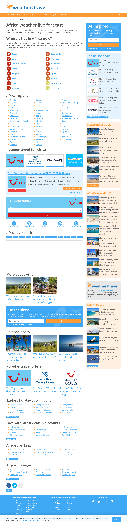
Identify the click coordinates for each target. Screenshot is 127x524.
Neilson (39, 435)
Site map (19, 513)
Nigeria (39, 144)
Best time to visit (14, 229)
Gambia (15, 68)
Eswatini (13, 142)
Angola (13, 102)
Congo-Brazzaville (17, 126)
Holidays (58, 504)
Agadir (54, 73)
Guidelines (32, 508)
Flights (57, 506)
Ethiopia (13, 144)
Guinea (39, 108)
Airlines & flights (17, 435)
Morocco (54, 68)
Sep (60, 240)
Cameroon (14, 116)
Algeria (13, 100)
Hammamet (56, 59)
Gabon (38, 100)
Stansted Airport (17, 455)
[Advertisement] (85, 6)
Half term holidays (17, 415)
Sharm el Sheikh (19, 64)
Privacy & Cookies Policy (30, 520)
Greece (69, 506)
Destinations (23, 14)
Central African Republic (20, 121)
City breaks (14, 410)
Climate (57, 513)
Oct (67, 240)
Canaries (70, 504)
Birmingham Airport (44, 455)
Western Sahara (68, 134)
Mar (22, 240)
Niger (38, 142)
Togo (64, 126)
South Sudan (67, 116)
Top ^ (9, 494)
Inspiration (43, 14)
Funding (31, 510)
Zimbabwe (66, 139)
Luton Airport (41, 452)
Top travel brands (17, 433)
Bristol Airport (16, 458)
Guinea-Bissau (42, 110)
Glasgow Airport (69, 455)
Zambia (65, 137)
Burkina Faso (15, 110)
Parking (58, 510)
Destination (12, 210)
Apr (28, 240)
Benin (12, 105)
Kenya (14, 78)
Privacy (18, 508)
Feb (15, 240)
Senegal (65, 105)
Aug (54, 240)
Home (8, 19)
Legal (18, 510)
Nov (73, 240)
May (34, 240)
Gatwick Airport (68, 452)
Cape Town (56, 83)
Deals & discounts (76, 229)
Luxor (14, 59)
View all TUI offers (76, 195)
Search (63, 14)
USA (68, 513)
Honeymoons (67, 407)
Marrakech (55, 64)
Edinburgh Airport (43, 458)
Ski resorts (66, 415)
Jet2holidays (41, 433)
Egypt (14, 54)
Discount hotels (16, 438)
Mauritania (40, 131)
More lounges (12, 482)
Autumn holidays (43, 413)
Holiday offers (16, 430)
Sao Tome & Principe (70, 102)
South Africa (56, 88)
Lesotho (39, 118)
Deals (33, 14)
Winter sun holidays (44, 415)
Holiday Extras (68, 430)
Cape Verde (56, 54)
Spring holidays (42, 407)
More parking (12, 462)
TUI (37, 430)
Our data (31, 504)
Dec (80, 240)
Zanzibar (15, 88)
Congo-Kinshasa (16, 129)
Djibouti (13, 131)
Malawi (39, 126)
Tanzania (65, 123)
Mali (37, 129)
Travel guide (60, 229)
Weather (11, 14)
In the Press (29, 513)
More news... (92, 366)
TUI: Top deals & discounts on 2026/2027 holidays (39, 176)
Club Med (66, 438)
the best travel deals (106, 290)
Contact (19, 506)
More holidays (12, 420)
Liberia (39, 121)
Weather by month (29, 229)
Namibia (39, 139)
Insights (54, 14)
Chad (12, 123)
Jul (47, 240)
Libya (38, 123)
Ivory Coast (40, 113)
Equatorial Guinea (17, 137)
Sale (17, 193)
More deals (11, 442)
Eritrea (13, 139)
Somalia (65, 110)
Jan (9, 240)
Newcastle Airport (69, 458)
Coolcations (67, 410)
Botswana (14, 108)
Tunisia (54, 78)
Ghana (38, 105)
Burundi (13, 113)
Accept (116, 519)
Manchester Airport (18, 452)
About (18, 504)
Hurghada (16, 73)
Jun (41, 240)
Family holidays (16, 413)
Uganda (65, 131)
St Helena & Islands (70, 118)
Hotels (57, 508)
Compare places (68, 413)
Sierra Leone (67, 108)
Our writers (32, 506)
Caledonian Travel (69, 435)
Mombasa (16, 83)
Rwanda (65, 100)
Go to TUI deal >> (72, 191)
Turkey (69, 510)
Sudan (64, 121)
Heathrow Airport (43, 477)
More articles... (93, 185)
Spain (69, 508)
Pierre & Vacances (69, 433)
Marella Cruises (42, 438)
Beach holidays (16, 407)
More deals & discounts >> (97, 117)
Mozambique (41, 137)
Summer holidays (43, 410)
